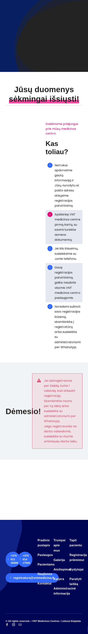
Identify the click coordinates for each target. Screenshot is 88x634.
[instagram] (13, 624)
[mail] (20, 624)
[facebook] (7, 624)
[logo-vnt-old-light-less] (20, 538)
